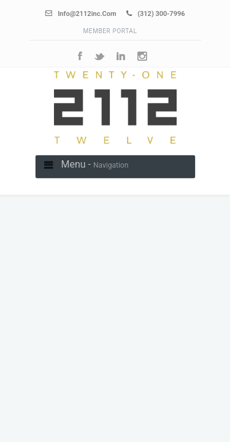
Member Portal (110, 31)
